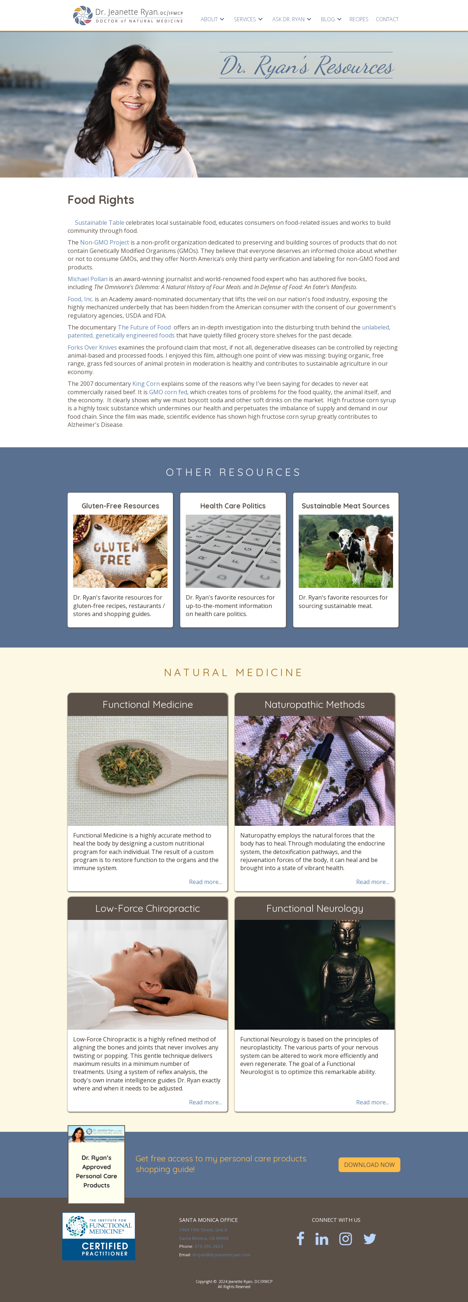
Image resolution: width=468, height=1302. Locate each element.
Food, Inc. (80, 299)
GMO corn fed (168, 392)
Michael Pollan (87, 279)
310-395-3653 (209, 1246)
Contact (387, 19)
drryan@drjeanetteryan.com (221, 1254)
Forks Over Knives (92, 347)
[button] (212, 17)
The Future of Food (144, 327)
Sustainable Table (99, 223)
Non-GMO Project (105, 242)
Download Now (369, 1165)
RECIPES (359, 19)
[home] (128, 15)
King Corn (146, 384)
